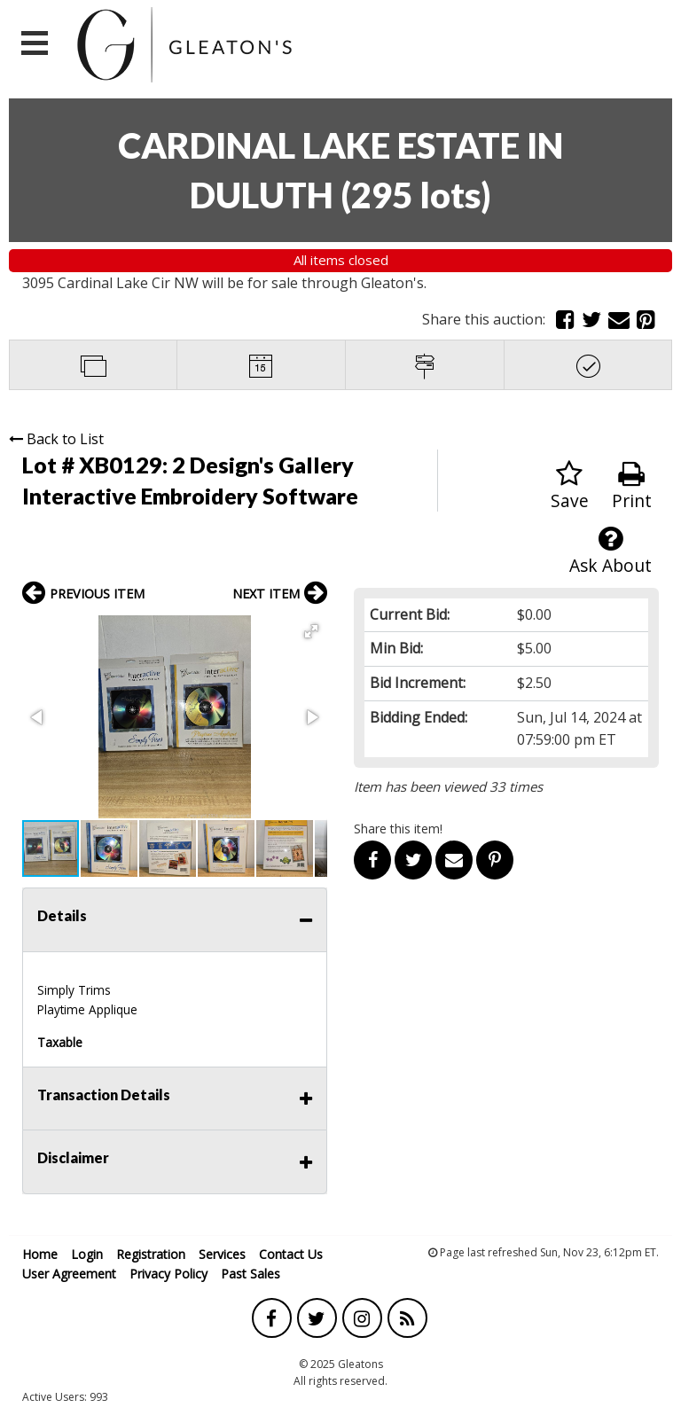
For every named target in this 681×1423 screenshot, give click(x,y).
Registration (150, 1254)
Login (87, 1254)
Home (40, 1254)
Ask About (610, 551)
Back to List (56, 439)
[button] (311, 631)
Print (632, 486)
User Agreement (69, 1273)
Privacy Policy (168, 1273)
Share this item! (398, 828)
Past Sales (250, 1273)
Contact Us (291, 1254)
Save (570, 486)
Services (222, 1254)
